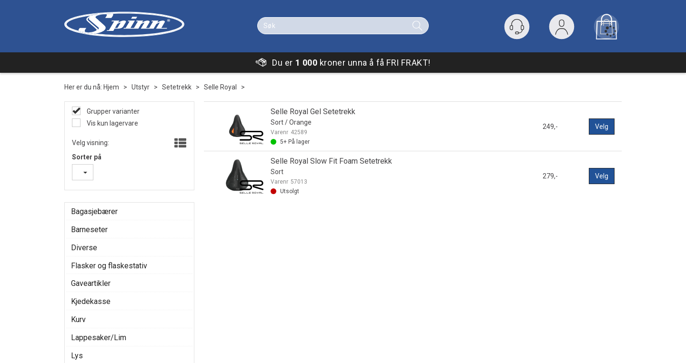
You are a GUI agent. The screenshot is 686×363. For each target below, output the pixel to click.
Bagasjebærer (94, 211)
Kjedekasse (91, 301)
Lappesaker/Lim (98, 337)
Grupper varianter (112, 111)
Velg (601, 126)
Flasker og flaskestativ (109, 265)
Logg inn (562, 29)
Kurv (78, 319)
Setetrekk (177, 87)
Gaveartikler (91, 283)
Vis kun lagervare (111, 123)
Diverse (84, 247)
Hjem (111, 87)
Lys (77, 355)
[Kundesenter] (517, 26)
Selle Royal (220, 87)
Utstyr (140, 87)
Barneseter (89, 229)
